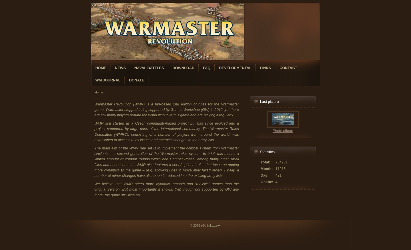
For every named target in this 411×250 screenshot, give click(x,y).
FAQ (206, 68)
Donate (136, 80)
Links (265, 68)
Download (183, 68)
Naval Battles (149, 68)
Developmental (235, 68)
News (120, 68)
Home (100, 68)
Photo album (283, 131)
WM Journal (107, 80)
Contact (288, 68)
